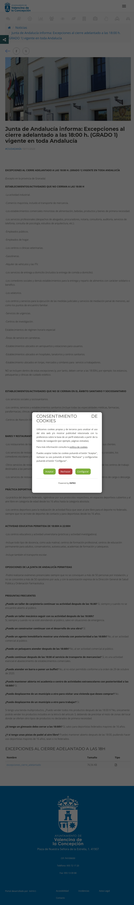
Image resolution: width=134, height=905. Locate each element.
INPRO (72, 483)
